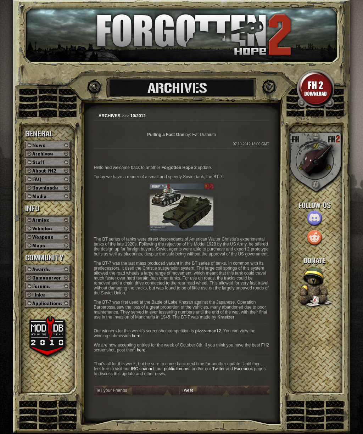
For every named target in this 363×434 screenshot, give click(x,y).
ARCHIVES (110, 115)
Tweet (187, 390)
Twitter (218, 368)
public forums (176, 368)
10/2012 (138, 115)
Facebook (243, 368)
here (136, 335)
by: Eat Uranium (181, 134)
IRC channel (142, 368)
